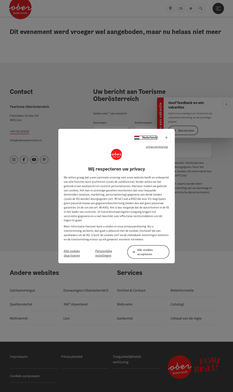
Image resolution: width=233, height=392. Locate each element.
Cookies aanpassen (25, 375)
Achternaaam (143, 122)
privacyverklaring (157, 146)
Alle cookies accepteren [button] (145, 252)
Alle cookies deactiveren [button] (72, 253)
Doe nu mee (186, 130)
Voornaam (99, 122)
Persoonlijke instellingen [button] (103, 253)
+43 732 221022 (19, 131)
